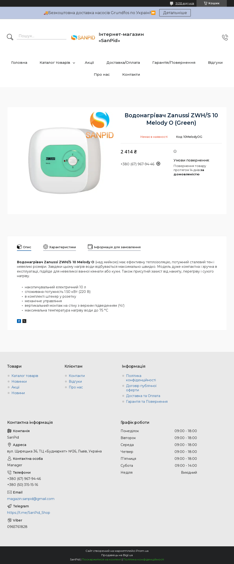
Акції (89, 62)
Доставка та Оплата (143, 396)
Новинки (19, 381)
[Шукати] (10, 37)
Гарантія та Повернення (147, 401)
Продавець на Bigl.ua (117, 555)
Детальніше (175, 13)
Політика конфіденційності (141, 378)
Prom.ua (142, 551)
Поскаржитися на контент (101, 559)
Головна (19, 62)
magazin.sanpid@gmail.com (30, 499)
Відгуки (215, 62)
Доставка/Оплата (123, 62)
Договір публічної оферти (141, 388)
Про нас (102, 74)
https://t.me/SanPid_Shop (28, 512)
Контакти (131, 74)
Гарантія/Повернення (174, 62)
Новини (18, 393)
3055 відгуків (185, 3)
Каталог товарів (55, 62)
